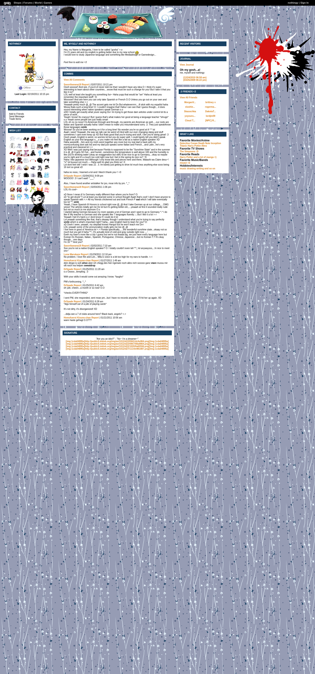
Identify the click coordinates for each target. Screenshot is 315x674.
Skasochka (190, 111)
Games (48, 2)
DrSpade (68, 176)
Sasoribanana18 (72, 84)
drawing (191, 168)
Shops (17, 2)
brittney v (210, 102)
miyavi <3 (185, 163)
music (183, 168)
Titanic (183, 146)
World (38, 2)
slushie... (190, 107)
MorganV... (190, 102)
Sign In (304, 2)
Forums (28, 2)
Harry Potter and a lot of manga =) (198, 157)
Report (85, 84)
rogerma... (210, 107)
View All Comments (74, 80)
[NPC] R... (210, 120)
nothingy (293, 2)
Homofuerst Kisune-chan (77, 260)
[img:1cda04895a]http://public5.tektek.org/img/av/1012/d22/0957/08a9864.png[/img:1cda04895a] (117, 344)
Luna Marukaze (72, 254)
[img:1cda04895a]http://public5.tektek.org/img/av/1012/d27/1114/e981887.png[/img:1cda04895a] (117, 349)
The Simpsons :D (189, 151)
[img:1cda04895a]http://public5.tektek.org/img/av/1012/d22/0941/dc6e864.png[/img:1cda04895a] (117, 341)
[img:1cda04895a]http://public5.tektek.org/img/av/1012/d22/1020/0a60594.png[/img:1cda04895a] (117, 346)
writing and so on (205, 168)
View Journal (187, 65)
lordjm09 (210, 116)
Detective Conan (189, 143)
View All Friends (188, 97)
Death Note (204, 143)
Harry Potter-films (197, 146)
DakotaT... (210, 111)
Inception (216, 143)
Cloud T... (190, 120)
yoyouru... (190, 116)
